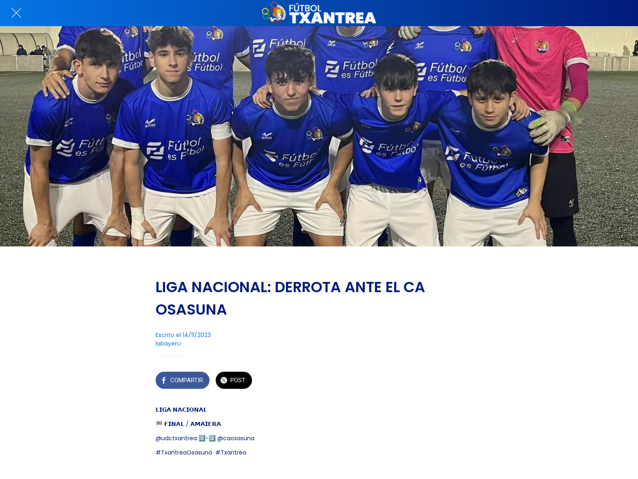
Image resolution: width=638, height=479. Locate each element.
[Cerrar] (16, 13)
